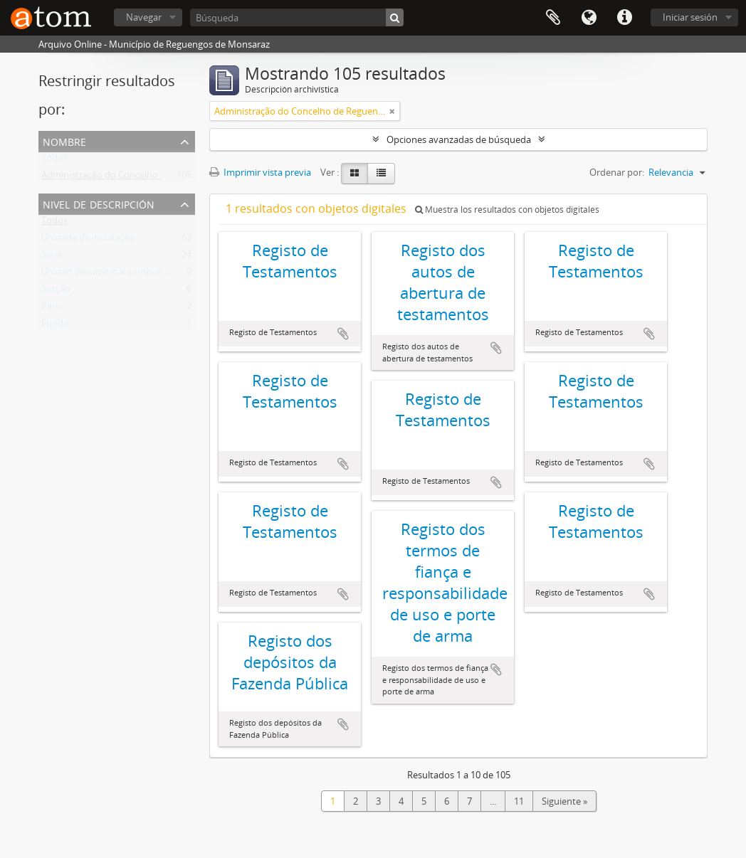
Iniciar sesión (690, 17)
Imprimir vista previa (260, 172)
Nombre (64, 140)
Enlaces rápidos (624, 18)
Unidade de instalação (88, 240)
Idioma (588, 18)
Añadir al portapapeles (343, 334)
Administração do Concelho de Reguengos (130, 177)
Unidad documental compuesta (108, 274)
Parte (52, 308)
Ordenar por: (616, 172)
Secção (55, 291)
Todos (54, 160)
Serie (51, 257)
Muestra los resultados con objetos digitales (507, 209)
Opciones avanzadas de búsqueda (459, 139)
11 (519, 801)
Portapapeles (553, 18)
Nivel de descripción (98, 203)
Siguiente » (564, 801)
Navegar (144, 17)
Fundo (55, 325)
